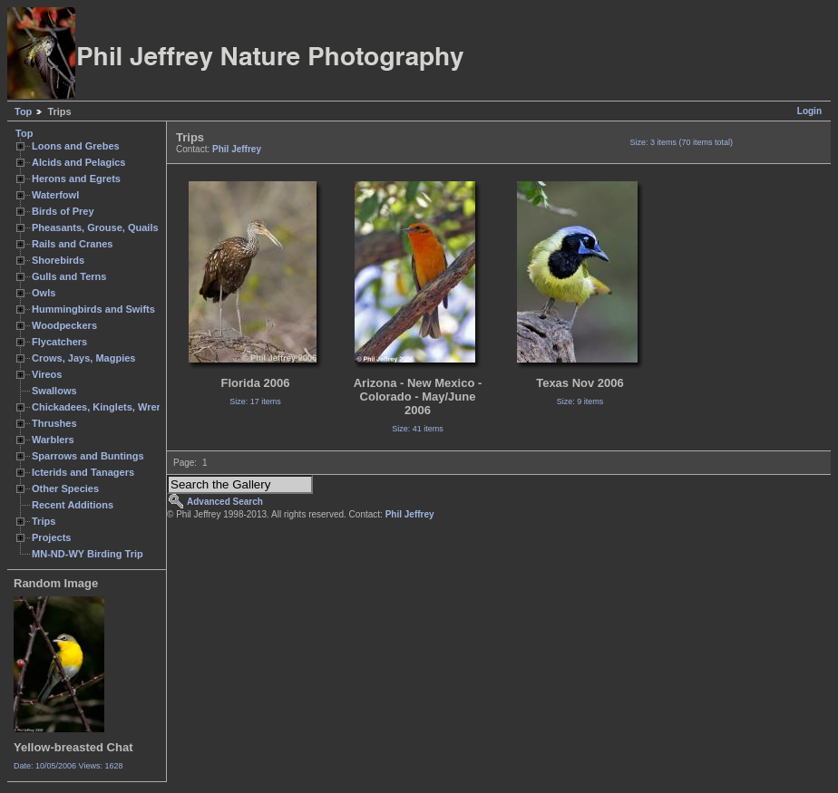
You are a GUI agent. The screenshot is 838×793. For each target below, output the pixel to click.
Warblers (53, 439)
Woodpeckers (64, 325)
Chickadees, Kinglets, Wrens (100, 406)
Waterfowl (55, 194)
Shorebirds (58, 260)
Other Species (65, 488)
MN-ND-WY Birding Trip (87, 553)
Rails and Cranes (72, 243)
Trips (43, 521)
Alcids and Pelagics (78, 162)
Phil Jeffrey (236, 149)
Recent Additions (72, 504)
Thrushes (54, 423)
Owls (43, 292)
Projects (51, 537)
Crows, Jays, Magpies (84, 358)
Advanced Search (225, 502)
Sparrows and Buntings (88, 455)
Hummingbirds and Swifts (93, 309)
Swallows (54, 390)
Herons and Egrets (76, 178)
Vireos (47, 374)
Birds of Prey (63, 211)
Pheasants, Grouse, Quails (95, 227)
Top (23, 111)
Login (809, 111)
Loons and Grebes (76, 145)
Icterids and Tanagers (83, 472)
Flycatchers (59, 341)
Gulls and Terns (69, 276)
